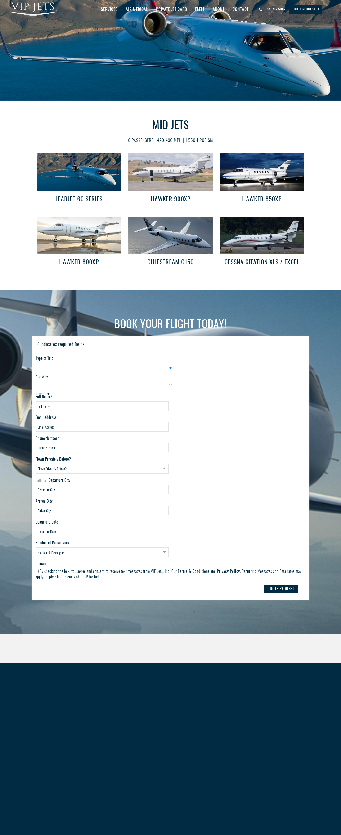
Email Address (47, 417)
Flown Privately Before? (53, 459)
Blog (193, 742)
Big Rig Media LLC (204, 814)
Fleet (200, 9)
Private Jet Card (171, 9)
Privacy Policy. (229, 571)
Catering (113, 750)
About (218, 9)
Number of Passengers (52, 543)
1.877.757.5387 (272, 8)
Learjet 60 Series (79, 198)
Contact (241, 9)
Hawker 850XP (262, 198)
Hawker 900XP (170, 198)
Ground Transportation (122, 757)
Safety (195, 734)
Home (36, 734)
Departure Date (47, 522)
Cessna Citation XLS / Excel (261, 261)
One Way (42, 376)
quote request (305, 8)
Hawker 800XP (79, 261)
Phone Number (47, 438)
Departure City (59, 480)
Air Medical (137, 9)
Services (109, 9)
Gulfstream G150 (170, 261)
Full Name (44, 397)
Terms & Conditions (194, 571)
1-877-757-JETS (267, 748)
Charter (112, 734)
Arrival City (44, 501)
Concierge (114, 742)
